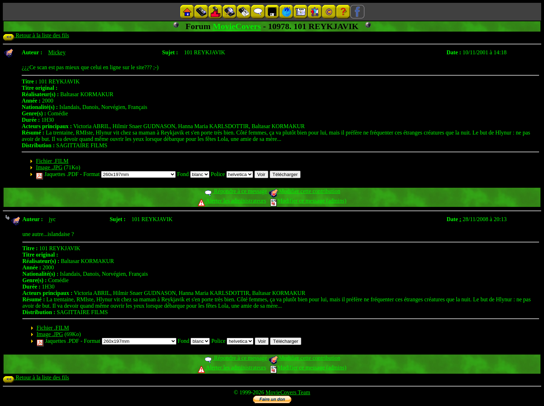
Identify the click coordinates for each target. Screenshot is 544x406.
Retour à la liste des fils (36, 35)
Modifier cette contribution (304, 191)
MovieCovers (237, 26)
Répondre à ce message (235, 191)
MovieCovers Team (287, 392)
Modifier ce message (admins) (308, 201)
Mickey (57, 52)
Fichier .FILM (52, 161)
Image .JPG (49, 167)
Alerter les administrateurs (232, 201)
